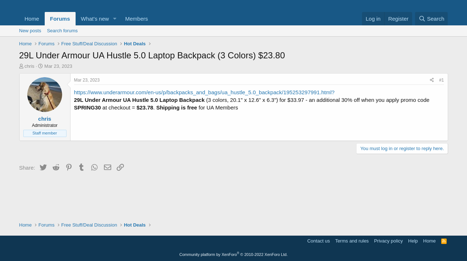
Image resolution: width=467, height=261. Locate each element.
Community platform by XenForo (234, 254)
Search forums (62, 30)
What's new (95, 19)
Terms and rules (352, 241)
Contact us (318, 241)
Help (413, 241)
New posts (30, 30)
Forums (60, 19)
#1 (441, 80)
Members (136, 19)
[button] (114, 18)
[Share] (431, 80)
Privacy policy (388, 241)
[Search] (431, 18)
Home (32, 19)
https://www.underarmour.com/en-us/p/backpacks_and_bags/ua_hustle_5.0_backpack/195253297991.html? (204, 92)
